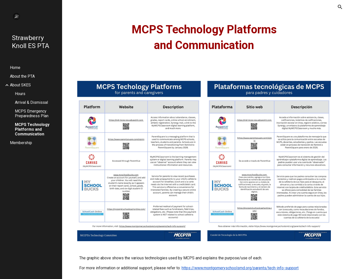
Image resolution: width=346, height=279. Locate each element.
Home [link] (15, 67)
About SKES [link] (20, 85)
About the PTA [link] (22, 76)
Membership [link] (21, 142)
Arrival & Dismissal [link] (31, 102)
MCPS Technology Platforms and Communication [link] (32, 129)
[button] (340, 7)
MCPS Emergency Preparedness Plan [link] (31, 113)
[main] (204, 37)
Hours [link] (20, 93)
